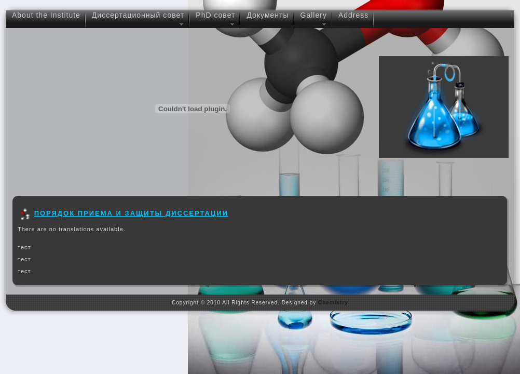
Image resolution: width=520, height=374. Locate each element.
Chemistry (333, 302)
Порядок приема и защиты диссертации (131, 213)
